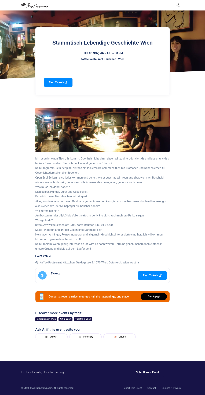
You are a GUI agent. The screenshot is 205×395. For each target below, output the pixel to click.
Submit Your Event (147, 372)
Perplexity (85, 337)
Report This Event (132, 388)
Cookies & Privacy (171, 388)
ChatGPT (51, 337)
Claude (119, 337)
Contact (151, 388)
